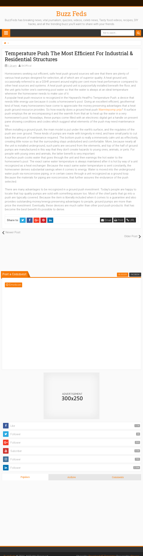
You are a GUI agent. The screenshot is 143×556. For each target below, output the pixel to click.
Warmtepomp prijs (110, 109)
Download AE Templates (101, 552)
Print (119, 220)
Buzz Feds (71, 13)
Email (106, 220)
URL (131, 220)
